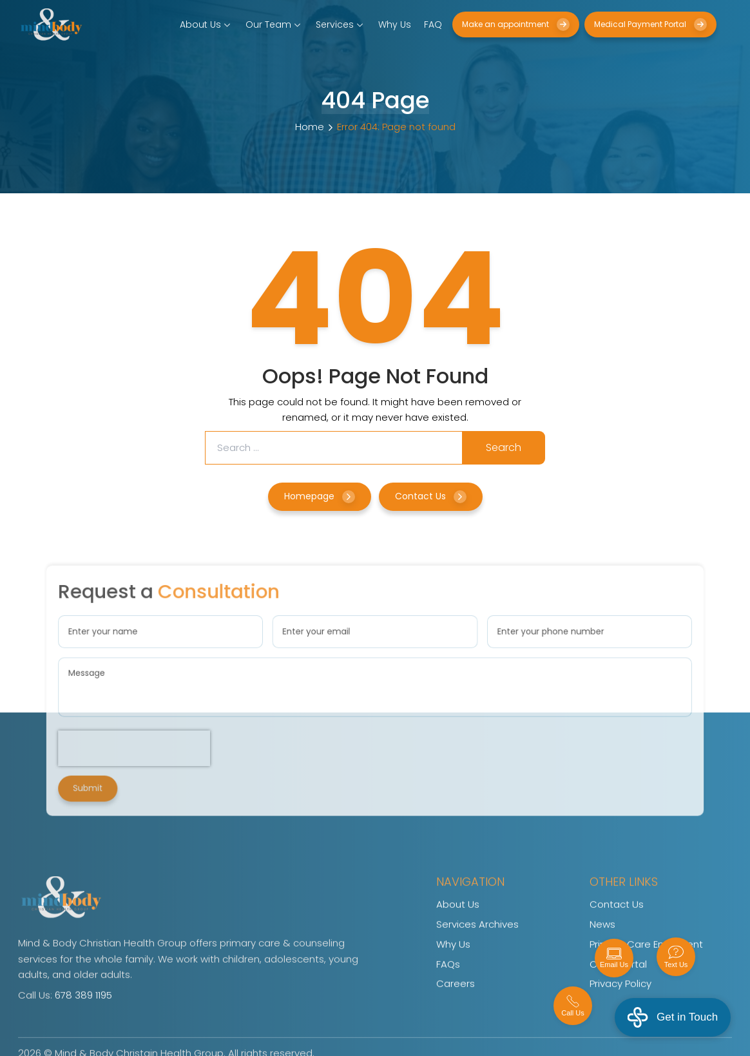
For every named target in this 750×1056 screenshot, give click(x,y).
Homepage (319, 496)
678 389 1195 (83, 1019)
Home (309, 126)
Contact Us (430, 496)
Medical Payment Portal (650, 24)
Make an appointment (516, 24)
